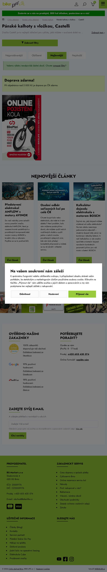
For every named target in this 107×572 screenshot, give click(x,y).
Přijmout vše (82, 294)
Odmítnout (25, 294)
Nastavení (53, 294)
